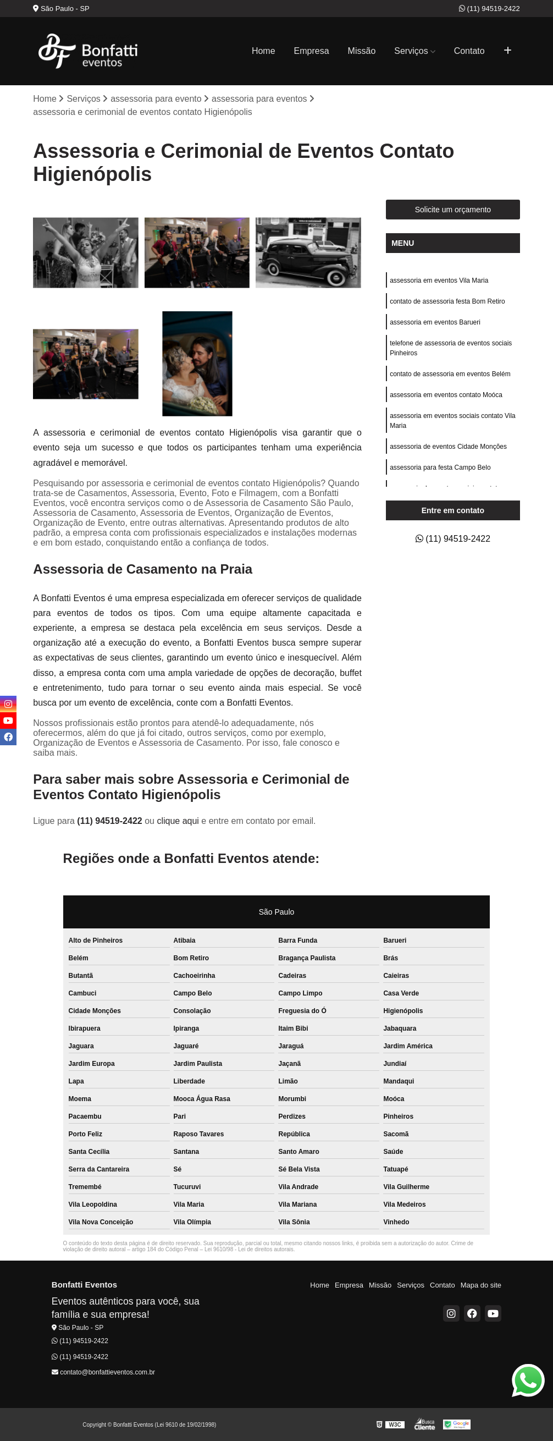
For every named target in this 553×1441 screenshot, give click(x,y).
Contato (469, 51)
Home (263, 51)
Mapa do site (481, 1285)
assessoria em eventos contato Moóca (446, 395)
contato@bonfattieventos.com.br (103, 1372)
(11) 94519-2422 (489, 8)
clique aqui (178, 821)
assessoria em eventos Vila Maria (439, 280)
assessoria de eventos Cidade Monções (448, 446)
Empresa (311, 51)
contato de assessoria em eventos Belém (450, 374)
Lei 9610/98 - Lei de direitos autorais (249, 1249)
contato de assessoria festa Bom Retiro (447, 301)
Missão (362, 51)
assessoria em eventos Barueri (435, 322)
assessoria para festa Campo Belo (440, 467)
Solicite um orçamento (453, 209)
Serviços (411, 51)
